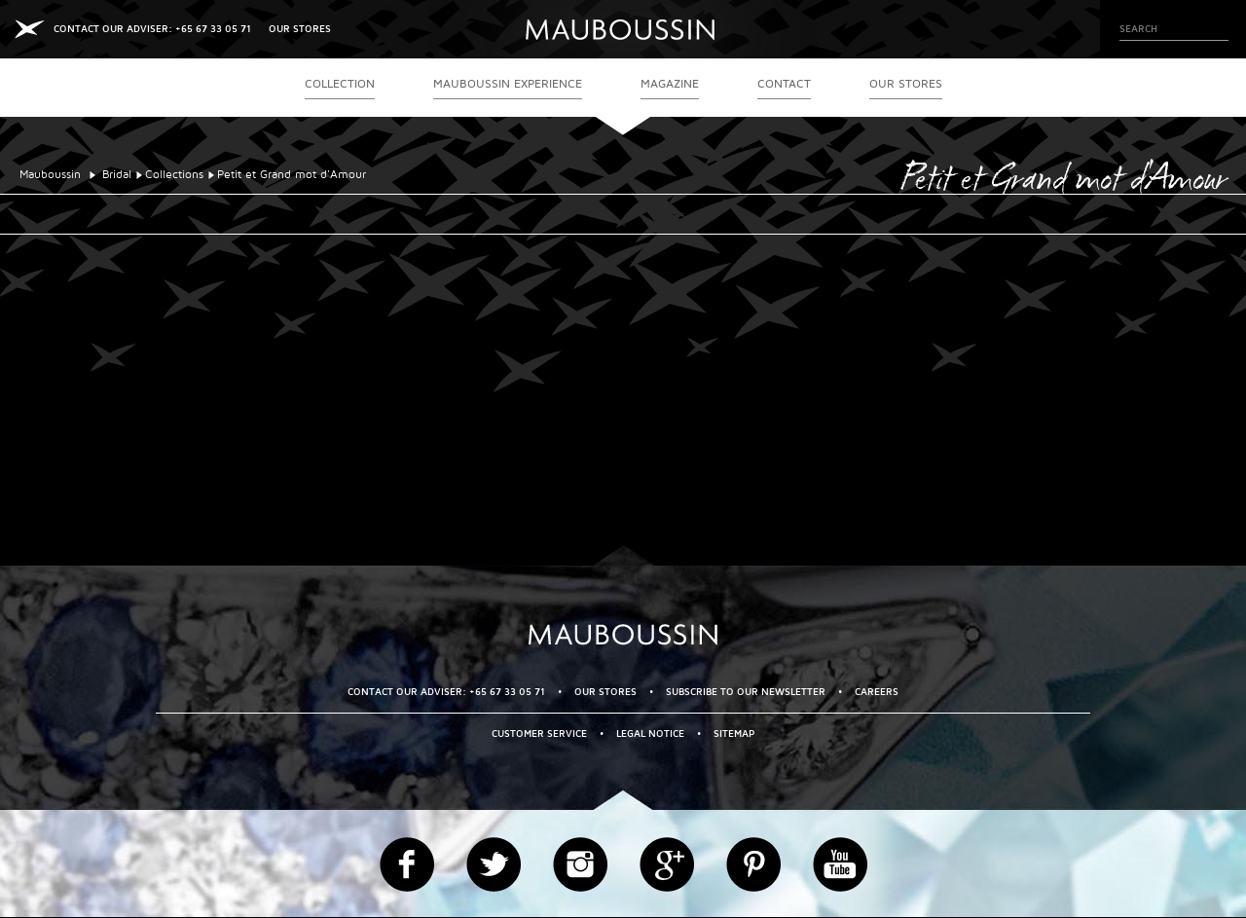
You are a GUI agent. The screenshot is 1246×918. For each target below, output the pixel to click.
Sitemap (734, 733)
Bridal (116, 174)
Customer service (539, 733)
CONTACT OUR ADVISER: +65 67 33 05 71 (152, 28)
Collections (174, 174)
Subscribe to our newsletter (745, 691)
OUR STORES (300, 28)
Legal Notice (650, 733)
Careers (876, 691)
